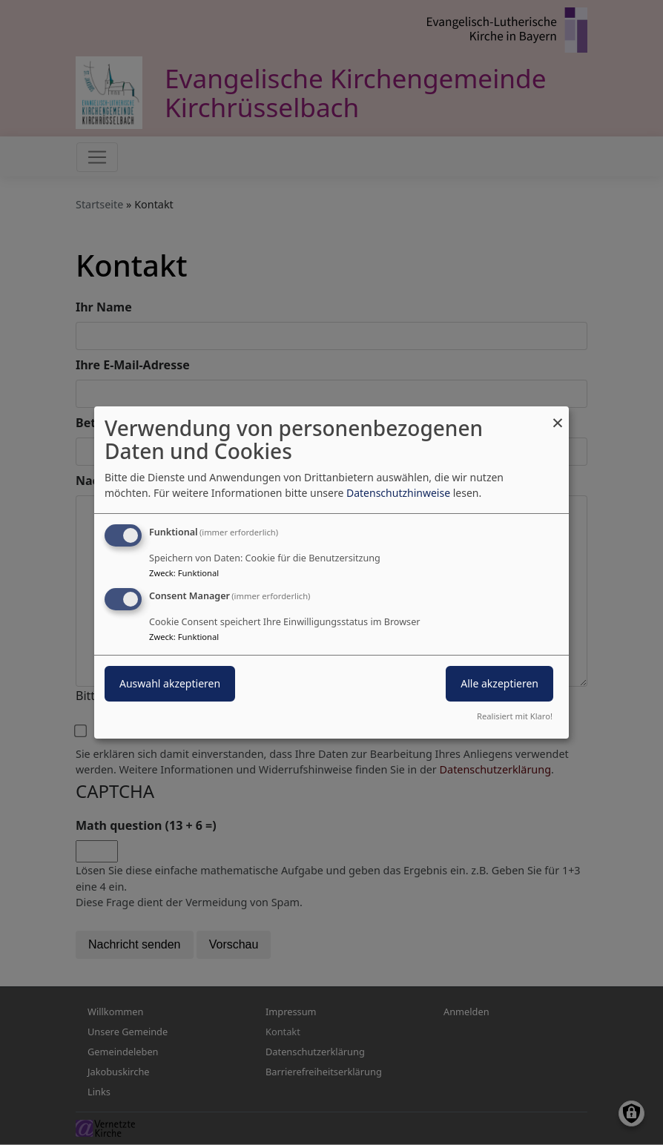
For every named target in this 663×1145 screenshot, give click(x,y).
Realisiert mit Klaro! (514, 716)
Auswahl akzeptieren (169, 683)
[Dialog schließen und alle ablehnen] (558, 415)
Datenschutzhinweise (398, 493)
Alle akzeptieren (499, 683)
